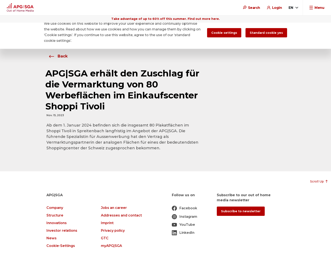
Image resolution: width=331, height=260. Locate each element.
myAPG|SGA (111, 246)
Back (57, 56)
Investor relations (61, 231)
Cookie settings (224, 33)
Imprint (107, 223)
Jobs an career (114, 208)
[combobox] (293, 7)
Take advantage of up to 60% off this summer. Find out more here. (165, 19)
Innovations (56, 223)
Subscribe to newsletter (240, 211)
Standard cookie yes (266, 33)
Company (54, 208)
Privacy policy (113, 231)
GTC (105, 238)
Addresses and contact (121, 215)
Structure (54, 215)
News (51, 238)
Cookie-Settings (60, 246)
